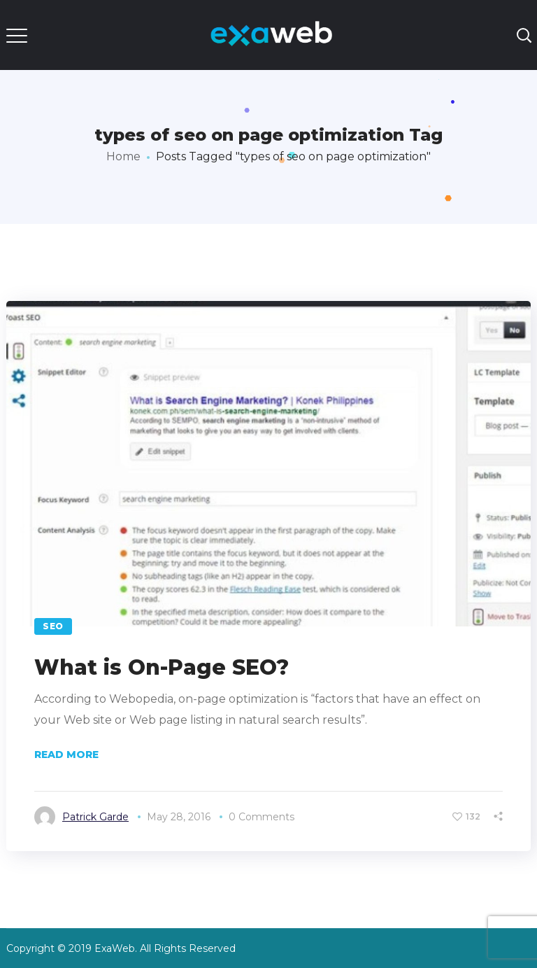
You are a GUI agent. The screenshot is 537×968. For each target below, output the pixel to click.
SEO (53, 626)
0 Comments (261, 817)
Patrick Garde (95, 817)
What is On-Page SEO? (161, 667)
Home (123, 156)
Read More (66, 754)
